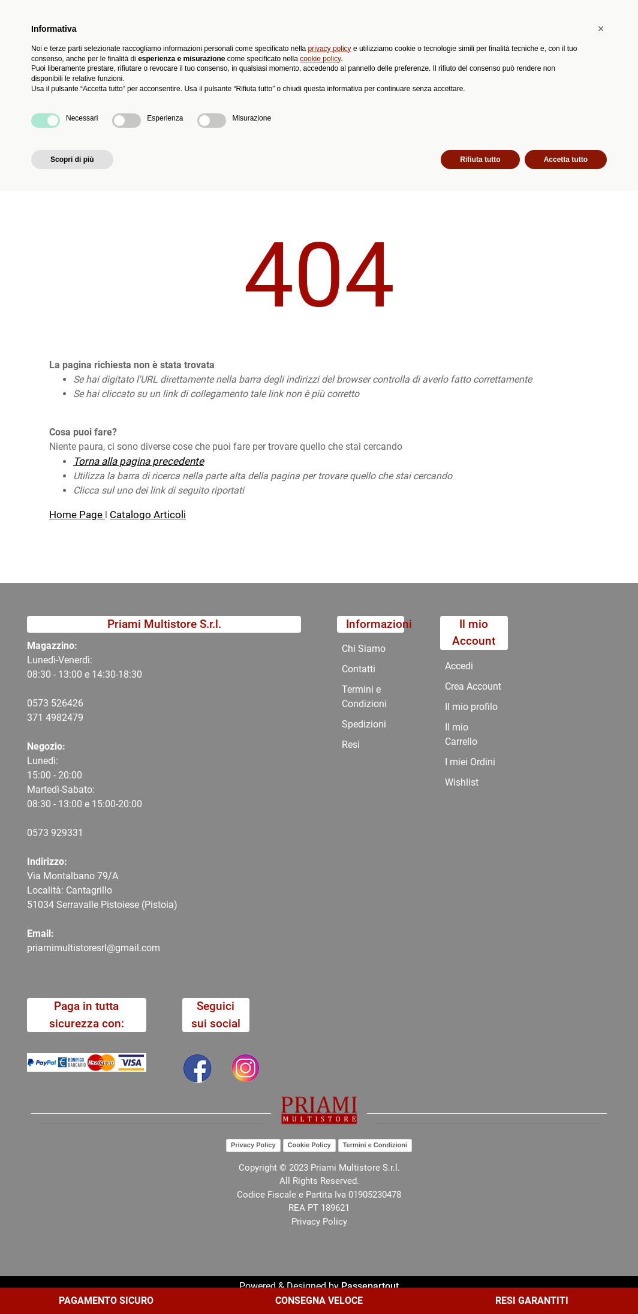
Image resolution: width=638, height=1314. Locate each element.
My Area (597, 13)
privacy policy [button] (329, 1171)
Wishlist (461, 782)
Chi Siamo (336, 113)
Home (62, 142)
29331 (69, 832)
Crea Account (473, 686)
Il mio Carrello (461, 734)
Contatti (395, 113)
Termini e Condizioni (364, 696)
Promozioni (270, 113)
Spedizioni (364, 724)
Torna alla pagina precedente (138, 461)
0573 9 (41, 832)
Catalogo (89, 113)
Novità (212, 113)
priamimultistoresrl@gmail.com (93, 948)
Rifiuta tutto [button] (480, 1282)
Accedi (459, 666)
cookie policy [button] (320, 1181)
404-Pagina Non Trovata (142, 142)
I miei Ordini (470, 762)
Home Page (77, 515)
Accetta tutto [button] (566, 1282)
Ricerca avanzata (289, 57)
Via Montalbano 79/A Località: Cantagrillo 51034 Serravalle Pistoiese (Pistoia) (102, 890)
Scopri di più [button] (72, 1282)
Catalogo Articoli (148, 515)
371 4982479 (55, 717)
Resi (351, 744)
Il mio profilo (471, 706)
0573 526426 (55, 703)
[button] (234, 65)
